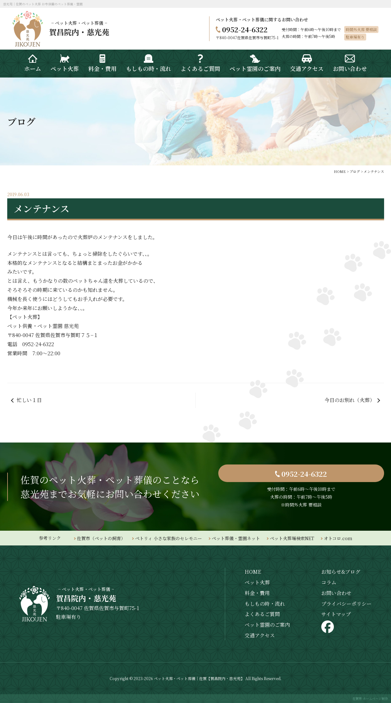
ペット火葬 (257, 582)
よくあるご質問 (262, 614)
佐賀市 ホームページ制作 (370, 698)
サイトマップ (336, 614)
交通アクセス (260, 635)
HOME (253, 571)
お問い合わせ (336, 593)
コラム (328, 582)
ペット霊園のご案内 (267, 624)
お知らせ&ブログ (340, 571)
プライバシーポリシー (346, 603)
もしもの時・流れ (265, 603)
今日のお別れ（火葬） (349, 400)
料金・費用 (257, 593)
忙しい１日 (29, 400)
